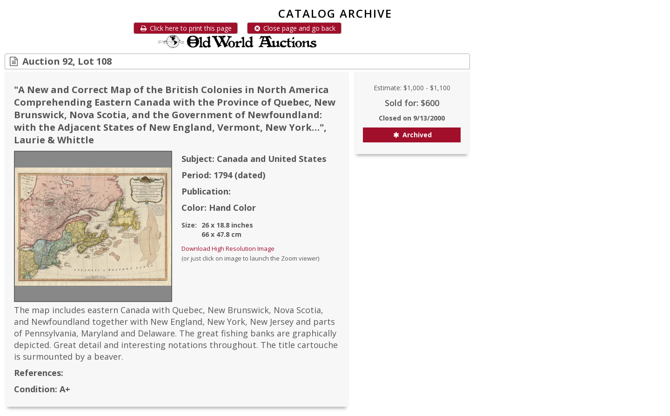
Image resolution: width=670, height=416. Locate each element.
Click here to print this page (186, 28)
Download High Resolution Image (228, 248)
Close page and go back (294, 28)
